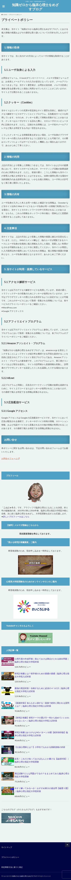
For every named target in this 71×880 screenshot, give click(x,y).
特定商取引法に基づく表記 (12, 867)
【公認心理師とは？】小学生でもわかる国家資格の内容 (40, 747)
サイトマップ (6, 847)
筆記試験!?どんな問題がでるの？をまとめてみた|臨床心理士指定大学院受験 (42, 775)
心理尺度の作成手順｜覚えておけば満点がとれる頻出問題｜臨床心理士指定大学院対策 (42, 660)
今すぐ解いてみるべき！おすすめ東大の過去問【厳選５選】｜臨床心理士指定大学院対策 (42, 789)
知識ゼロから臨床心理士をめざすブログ (35, 7)
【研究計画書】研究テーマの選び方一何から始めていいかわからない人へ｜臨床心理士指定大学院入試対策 (42, 719)
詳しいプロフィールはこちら (16, 516)
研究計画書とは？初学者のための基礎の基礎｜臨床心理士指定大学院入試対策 (42, 675)
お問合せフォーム (9, 458)
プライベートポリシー (10, 857)
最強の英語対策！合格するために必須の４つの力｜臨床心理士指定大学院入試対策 (42, 689)
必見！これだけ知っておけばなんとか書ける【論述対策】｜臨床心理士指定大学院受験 (42, 760)
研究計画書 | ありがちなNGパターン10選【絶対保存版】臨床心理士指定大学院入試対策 (41, 734)
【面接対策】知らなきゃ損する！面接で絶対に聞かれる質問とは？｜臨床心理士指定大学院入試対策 (42, 704)
